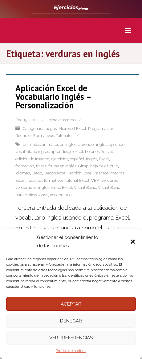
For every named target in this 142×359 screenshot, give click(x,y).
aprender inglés (92, 144)
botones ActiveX (99, 151)
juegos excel (55, 173)
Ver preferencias (71, 338)
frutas (41, 166)
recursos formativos (45, 180)
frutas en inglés (62, 166)
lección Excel (80, 173)
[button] (133, 242)
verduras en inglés (32, 187)
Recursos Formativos (34, 135)
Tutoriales (64, 135)
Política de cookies (71, 351)
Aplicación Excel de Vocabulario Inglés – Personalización (53, 96)
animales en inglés (59, 144)
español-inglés (83, 159)
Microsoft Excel (72, 128)
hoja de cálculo (104, 166)
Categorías (32, 128)
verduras (109, 180)
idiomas (22, 173)
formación (24, 166)
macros (101, 173)
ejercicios (59, 159)
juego (37, 173)
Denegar (71, 321)
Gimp (83, 166)
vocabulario (60, 195)
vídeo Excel (61, 187)
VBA (95, 180)
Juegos (50, 128)
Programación (101, 128)
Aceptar (71, 304)
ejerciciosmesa (62, 120)
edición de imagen (32, 159)
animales (31, 144)
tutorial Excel (77, 180)
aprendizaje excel (67, 151)
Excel (104, 159)
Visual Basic (85, 187)
